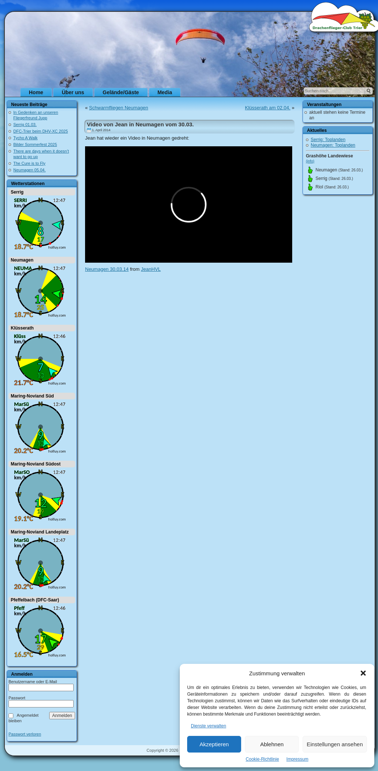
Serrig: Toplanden (328, 139)
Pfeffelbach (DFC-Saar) (35, 600)
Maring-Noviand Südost (36, 464)
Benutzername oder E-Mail (33, 681)
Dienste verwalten (208, 726)
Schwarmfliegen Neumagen (118, 107)
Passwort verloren (25, 734)
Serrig (17, 192)
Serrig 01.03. (25, 124)
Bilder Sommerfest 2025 (35, 144)
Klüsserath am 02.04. (267, 107)
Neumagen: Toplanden (333, 145)
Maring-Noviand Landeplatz (40, 532)
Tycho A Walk (25, 138)
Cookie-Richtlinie (262, 759)
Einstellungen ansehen (335, 744)
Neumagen (22, 260)
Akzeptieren (214, 744)
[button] (363, 673)
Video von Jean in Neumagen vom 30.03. (140, 124)
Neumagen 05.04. (29, 170)
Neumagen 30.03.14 (107, 269)
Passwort (17, 698)
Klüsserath (22, 328)
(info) (310, 161)
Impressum (297, 759)
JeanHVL (151, 269)
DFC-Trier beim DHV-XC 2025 (40, 131)
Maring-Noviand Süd (32, 396)
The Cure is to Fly (29, 163)
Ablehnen (271, 744)
